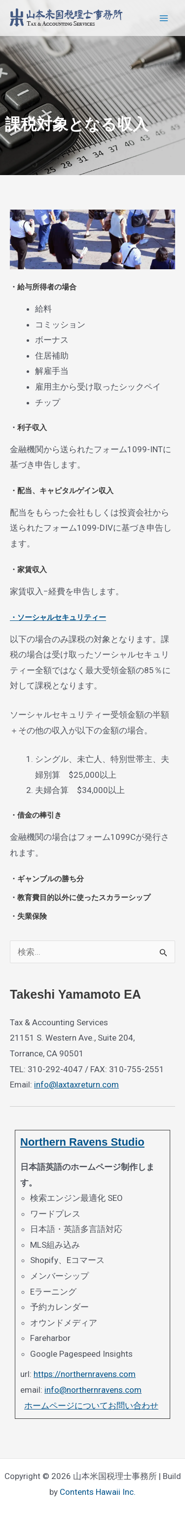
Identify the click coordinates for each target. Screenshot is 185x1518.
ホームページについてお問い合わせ (91, 1405)
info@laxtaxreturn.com (76, 1084)
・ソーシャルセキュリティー (58, 617)
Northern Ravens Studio (82, 1142)
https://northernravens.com (85, 1374)
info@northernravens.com (93, 1390)
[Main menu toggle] (164, 18)
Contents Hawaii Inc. (98, 1492)
